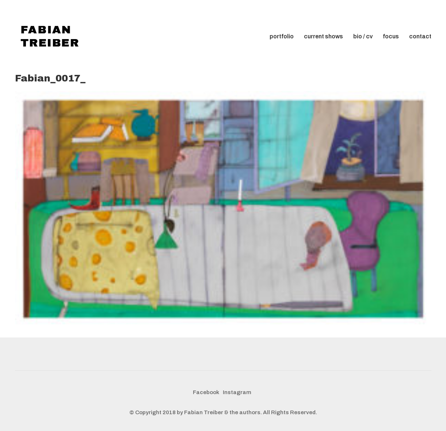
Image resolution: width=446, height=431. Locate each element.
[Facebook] (206, 392)
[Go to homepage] (51, 36)
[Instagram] (237, 392)
